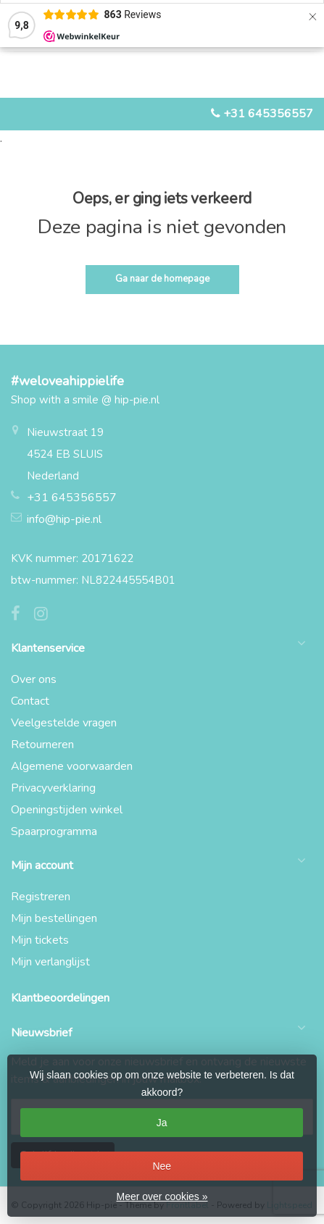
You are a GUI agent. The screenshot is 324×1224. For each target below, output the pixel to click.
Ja (162, 1122)
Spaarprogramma (54, 831)
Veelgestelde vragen (64, 723)
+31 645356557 (268, 114)
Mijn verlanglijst (50, 962)
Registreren (40, 897)
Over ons (34, 679)
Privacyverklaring (53, 788)
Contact (30, 701)
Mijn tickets (40, 940)
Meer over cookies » (161, 1196)
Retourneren (42, 745)
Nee (161, 1166)
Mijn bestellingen (54, 918)
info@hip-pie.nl (64, 519)
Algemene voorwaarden (72, 766)
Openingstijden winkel (66, 810)
